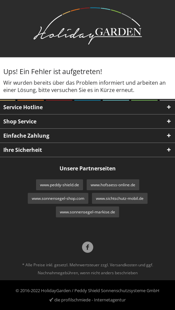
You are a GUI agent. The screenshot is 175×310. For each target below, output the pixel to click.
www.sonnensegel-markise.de (87, 212)
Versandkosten (123, 265)
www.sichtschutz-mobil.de (120, 198)
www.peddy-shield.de (59, 185)
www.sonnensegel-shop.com (58, 198)
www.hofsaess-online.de (113, 185)
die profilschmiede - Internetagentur (90, 300)
